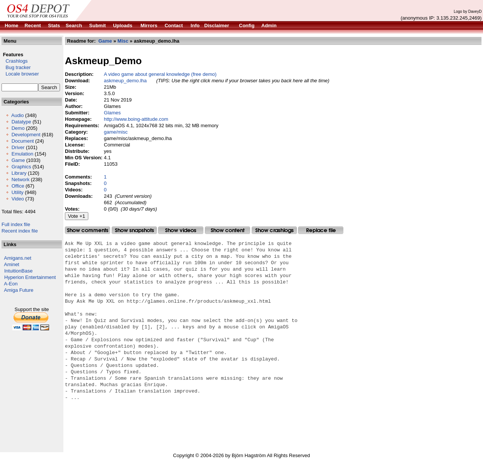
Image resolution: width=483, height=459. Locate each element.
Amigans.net (17, 258)
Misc (122, 41)
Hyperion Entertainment (30, 277)
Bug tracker (16, 67)
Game (18, 160)
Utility (17, 192)
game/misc (116, 132)
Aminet (11, 264)
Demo (18, 128)
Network (20, 179)
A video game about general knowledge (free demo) (160, 74)
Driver (18, 147)
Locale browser (20, 74)
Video (17, 199)
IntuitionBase (18, 271)
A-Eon (11, 283)
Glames (112, 113)
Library (18, 173)
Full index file (16, 224)
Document (22, 141)
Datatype (21, 122)
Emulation (22, 154)
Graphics (21, 166)
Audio (17, 115)
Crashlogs (15, 61)
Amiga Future (19, 290)
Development (25, 134)
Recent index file (20, 231)
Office (17, 186)
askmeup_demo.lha (125, 80)
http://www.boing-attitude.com (136, 119)
